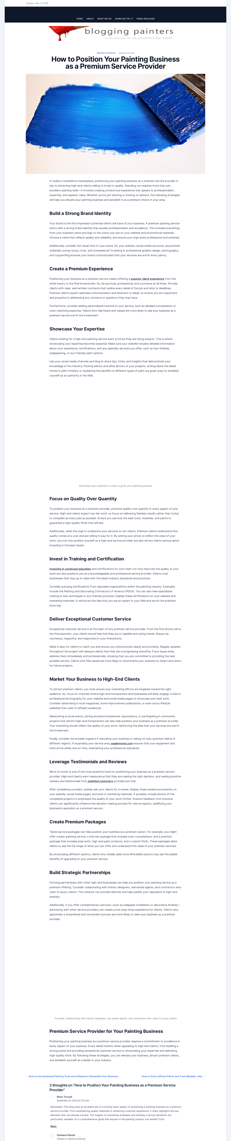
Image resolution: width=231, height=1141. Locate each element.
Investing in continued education (70, 491)
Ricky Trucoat (64, 953)
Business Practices (106, 53)
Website (144, 1081)
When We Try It (124, 18)
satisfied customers (100, 704)
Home (79, 18)
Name (54, 1081)
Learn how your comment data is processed (118, 1103)
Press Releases (146, 18)
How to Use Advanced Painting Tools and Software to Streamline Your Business (72, 933)
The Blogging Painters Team (41, 1130)
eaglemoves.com (121, 666)
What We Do (104, 18)
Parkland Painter (66, 992)
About (90, 18)
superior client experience (147, 278)
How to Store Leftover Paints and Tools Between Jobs (173, 933)
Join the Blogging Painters (40, 1136)
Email (99, 1081)
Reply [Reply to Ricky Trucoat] (53, 983)
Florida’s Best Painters (62, 1013)
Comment (56, 1044)
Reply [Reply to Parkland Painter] (53, 1020)
